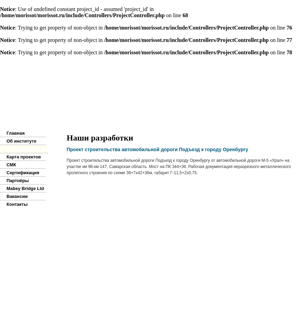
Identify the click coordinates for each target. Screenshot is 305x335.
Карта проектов (24, 156)
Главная (16, 133)
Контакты (17, 204)
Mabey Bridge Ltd (25, 188)
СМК (11, 164)
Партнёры (18, 180)
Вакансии (17, 196)
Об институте (21, 141)
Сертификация (23, 172)
